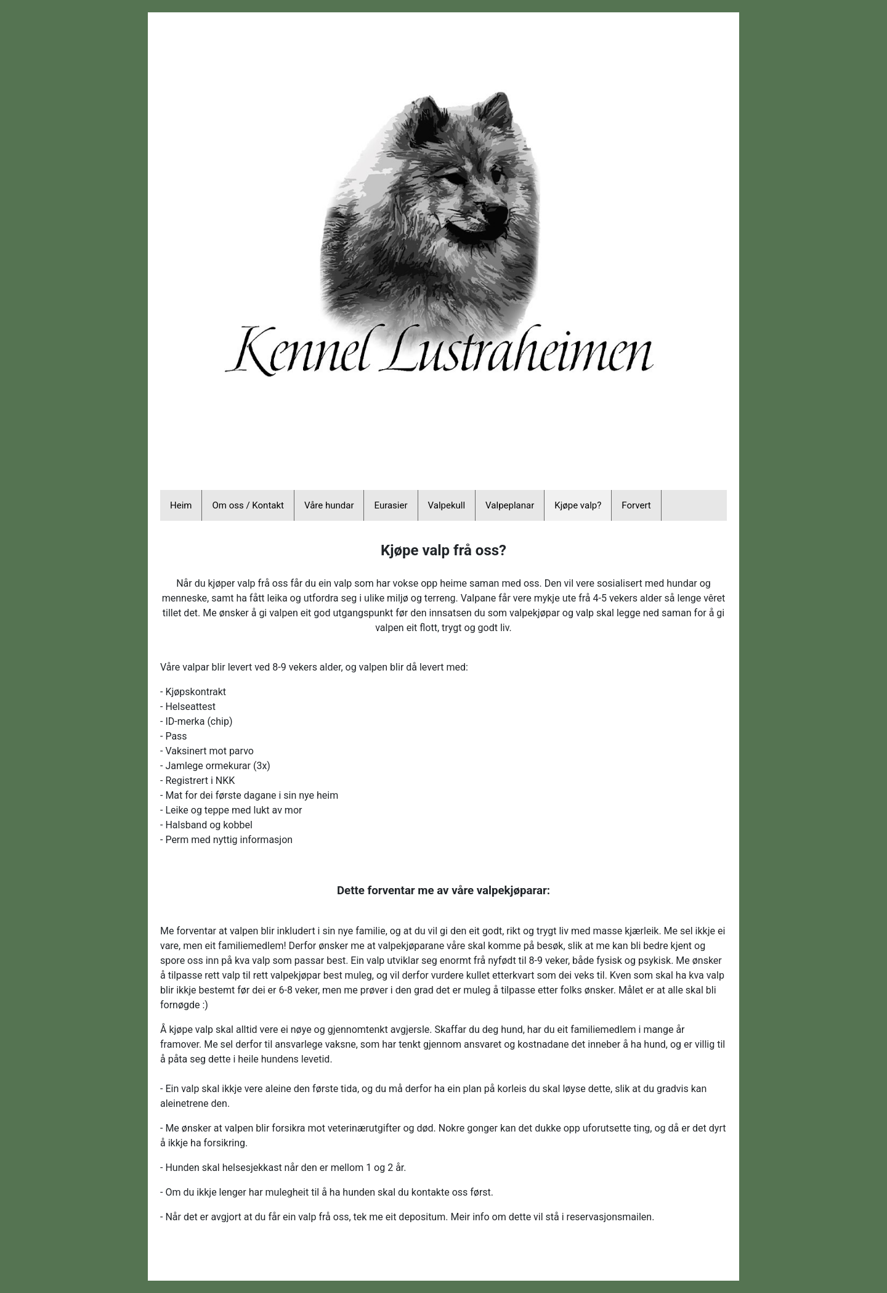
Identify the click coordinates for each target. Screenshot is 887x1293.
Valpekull (447, 505)
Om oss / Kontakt (248, 505)
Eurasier (390, 505)
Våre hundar (329, 505)
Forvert (636, 505)
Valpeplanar (509, 505)
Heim (181, 505)
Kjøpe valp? (577, 505)
